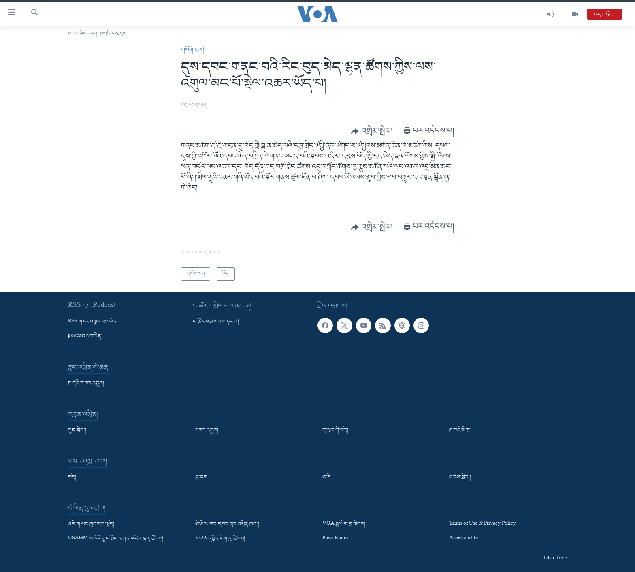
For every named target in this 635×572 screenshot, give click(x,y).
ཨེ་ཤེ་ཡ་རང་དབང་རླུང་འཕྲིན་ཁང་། (227, 524)
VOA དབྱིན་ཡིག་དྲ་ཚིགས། (220, 539)
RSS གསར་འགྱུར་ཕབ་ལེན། (93, 321)
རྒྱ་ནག (201, 477)
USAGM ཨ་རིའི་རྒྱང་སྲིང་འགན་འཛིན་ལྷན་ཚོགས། (115, 539)
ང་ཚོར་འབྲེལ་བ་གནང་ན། (216, 321)
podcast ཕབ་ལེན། (85, 336)
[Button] (371, 131)
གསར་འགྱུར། (206, 430)
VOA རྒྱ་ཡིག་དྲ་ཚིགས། (343, 524)
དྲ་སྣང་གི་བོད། (335, 430)
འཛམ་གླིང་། (460, 477)
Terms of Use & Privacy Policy (482, 524)
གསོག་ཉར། (192, 50)
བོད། (72, 477)
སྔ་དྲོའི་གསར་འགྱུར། (86, 383)
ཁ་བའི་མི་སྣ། (460, 430)
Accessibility (463, 539)
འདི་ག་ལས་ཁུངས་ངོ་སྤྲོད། (91, 524)
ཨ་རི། (327, 477)
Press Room (335, 539)
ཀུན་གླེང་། (77, 430)
